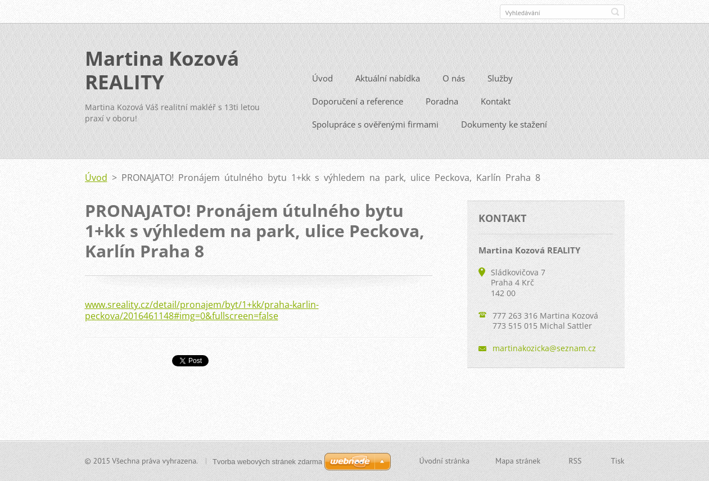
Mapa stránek (517, 462)
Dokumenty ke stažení (504, 128)
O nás (453, 82)
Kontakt (496, 105)
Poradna (442, 105)
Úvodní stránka (444, 462)
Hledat (615, 12)
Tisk (617, 462)
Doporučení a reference (357, 105)
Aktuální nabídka (387, 82)
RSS (574, 462)
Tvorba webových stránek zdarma (267, 461)
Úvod (322, 82)
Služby (500, 82)
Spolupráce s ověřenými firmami (375, 128)
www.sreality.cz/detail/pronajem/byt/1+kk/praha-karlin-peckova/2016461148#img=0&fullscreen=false (202, 314)
